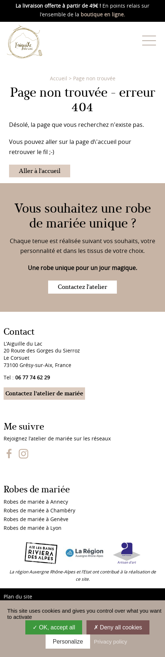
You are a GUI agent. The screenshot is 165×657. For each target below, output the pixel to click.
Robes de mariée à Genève (36, 519)
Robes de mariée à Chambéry (39, 510)
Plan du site (18, 597)
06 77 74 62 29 (32, 377)
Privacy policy (110, 641)
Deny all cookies (118, 627)
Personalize (68, 641)
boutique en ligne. (103, 14)
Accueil (58, 78)
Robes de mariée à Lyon (33, 528)
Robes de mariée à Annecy (36, 502)
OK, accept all (54, 627)
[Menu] (149, 40)
